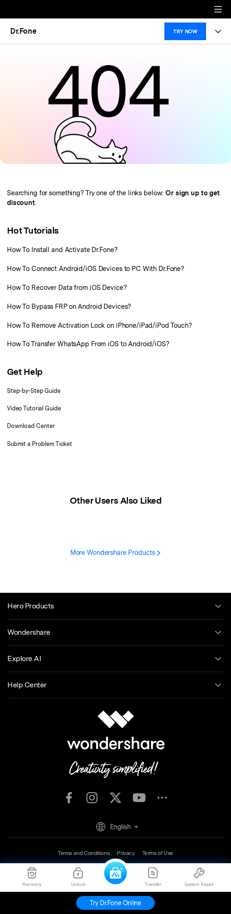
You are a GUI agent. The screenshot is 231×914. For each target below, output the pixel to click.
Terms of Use (157, 853)
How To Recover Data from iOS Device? (67, 287)
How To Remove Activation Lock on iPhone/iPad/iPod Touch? (99, 325)
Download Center (31, 425)
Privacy (125, 853)
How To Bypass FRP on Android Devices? (69, 306)
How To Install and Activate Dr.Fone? (62, 249)
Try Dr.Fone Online (115, 903)
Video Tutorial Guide (34, 408)
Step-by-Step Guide (34, 390)
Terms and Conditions (83, 853)
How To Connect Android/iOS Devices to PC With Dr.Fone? (95, 268)
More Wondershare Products (115, 552)
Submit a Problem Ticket (39, 443)
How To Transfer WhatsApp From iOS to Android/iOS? (88, 344)
